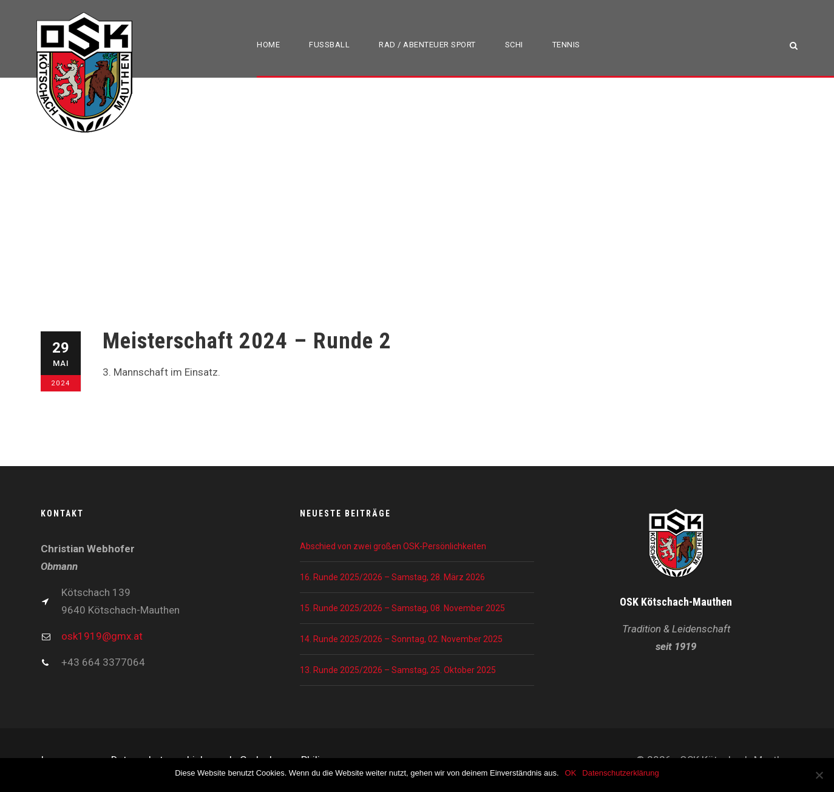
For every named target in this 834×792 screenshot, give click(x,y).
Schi (514, 44)
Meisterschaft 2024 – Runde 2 (247, 341)
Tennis (566, 44)
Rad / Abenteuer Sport (427, 44)
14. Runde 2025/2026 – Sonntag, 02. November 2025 (401, 639)
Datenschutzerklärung (620, 772)
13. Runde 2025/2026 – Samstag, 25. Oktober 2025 (398, 670)
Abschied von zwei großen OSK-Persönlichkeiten (393, 546)
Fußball (329, 44)
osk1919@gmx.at (102, 636)
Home (268, 44)
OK (571, 772)
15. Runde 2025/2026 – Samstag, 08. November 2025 (402, 608)
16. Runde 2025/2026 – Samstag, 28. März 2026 (392, 577)
